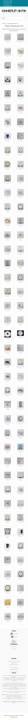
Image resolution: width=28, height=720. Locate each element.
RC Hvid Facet (20, 309)
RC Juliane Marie (20, 336)
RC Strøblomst (20, 564)
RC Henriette (20, 281)
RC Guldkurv (20, 267)
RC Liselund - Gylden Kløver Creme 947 (20, 367)
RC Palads (7, 465)
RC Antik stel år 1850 (7, 55)
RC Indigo (7, 338)
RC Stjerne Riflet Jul (7, 564)
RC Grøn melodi (7, 267)
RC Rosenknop (7, 493)
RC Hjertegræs (7, 295)
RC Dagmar (7, 168)
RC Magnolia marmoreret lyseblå (7, 395)
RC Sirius (7, 521)
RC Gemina (8, 239)
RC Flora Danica (7, 224)
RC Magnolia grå (8, 380)
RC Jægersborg (7, 352)
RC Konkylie (20, 352)
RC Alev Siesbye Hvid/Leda (20, 41)
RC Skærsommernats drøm (7, 536)
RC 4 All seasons (7, 41)
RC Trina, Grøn (7, 592)
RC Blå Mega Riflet (7, 126)
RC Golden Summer (20, 253)
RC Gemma (20, 239)
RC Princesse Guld (20, 465)
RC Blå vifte (20, 140)
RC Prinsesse (7, 479)
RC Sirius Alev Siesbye (20, 521)
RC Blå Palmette (20, 126)
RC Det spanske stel (7, 182)
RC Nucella (8, 451)
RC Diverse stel (20, 182)
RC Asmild (20, 55)
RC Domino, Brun (7, 196)
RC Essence (8, 210)
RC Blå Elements (8, 111)
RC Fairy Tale (20, 210)
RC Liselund (7, 366)
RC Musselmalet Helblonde (20, 422)
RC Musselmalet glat (20, 408)
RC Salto (20, 507)
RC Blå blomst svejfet (7, 97)
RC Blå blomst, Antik (20, 97)
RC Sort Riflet (7, 549)
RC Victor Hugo (20, 606)
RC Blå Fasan (20, 111)
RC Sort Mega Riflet (20, 535)
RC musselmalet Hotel (8, 436)
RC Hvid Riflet (7, 323)
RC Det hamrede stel (20, 168)
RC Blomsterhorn (20, 69)
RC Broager (7, 154)
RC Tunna (20, 592)
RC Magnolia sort (20, 394)
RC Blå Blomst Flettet (7, 83)
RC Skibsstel (20, 620)
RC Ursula (7, 606)
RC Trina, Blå (20, 578)
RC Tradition (7, 578)
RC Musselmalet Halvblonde (7, 423)
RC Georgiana (7, 253)
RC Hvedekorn (20, 295)
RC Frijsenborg (20, 224)
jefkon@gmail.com (14, 669)
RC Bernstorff (7, 69)
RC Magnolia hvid (20, 380)
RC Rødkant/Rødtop (20, 493)
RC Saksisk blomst (7, 507)
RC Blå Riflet (7, 140)
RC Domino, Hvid (20, 196)
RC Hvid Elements (7, 309)
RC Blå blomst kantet (20, 83)
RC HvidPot (20, 323)
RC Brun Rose (20, 154)
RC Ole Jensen (20, 451)
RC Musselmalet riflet (20, 436)
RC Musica (7, 408)
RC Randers (20, 479)
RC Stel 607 (20, 549)
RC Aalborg (8, 620)
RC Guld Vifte (7, 281)
